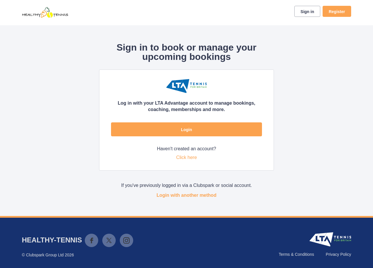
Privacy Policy (338, 254)
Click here (186, 157)
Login (186, 129)
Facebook (91, 240)
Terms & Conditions (296, 254)
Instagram (126, 240)
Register (337, 11)
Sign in (307, 11)
